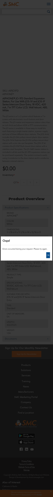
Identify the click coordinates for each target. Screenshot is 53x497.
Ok (48, 255)
